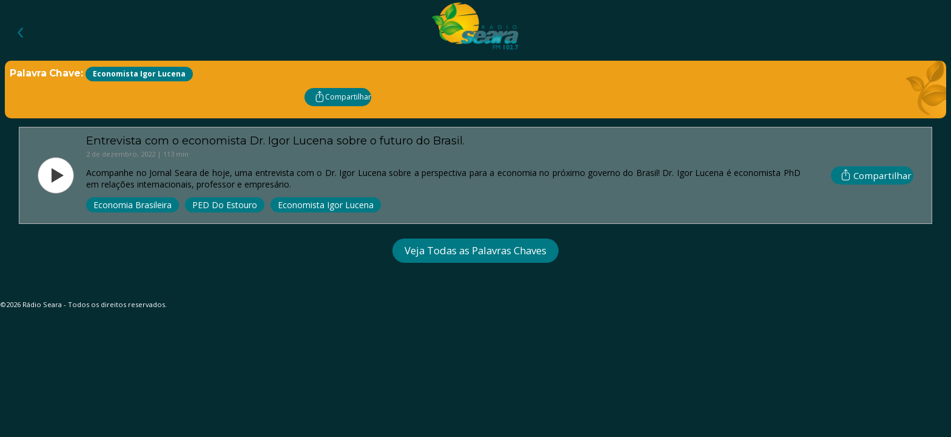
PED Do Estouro (224, 205)
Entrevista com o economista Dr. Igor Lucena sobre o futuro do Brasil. (275, 140)
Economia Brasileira (132, 205)
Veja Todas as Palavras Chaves (475, 250)
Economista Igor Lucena (326, 205)
